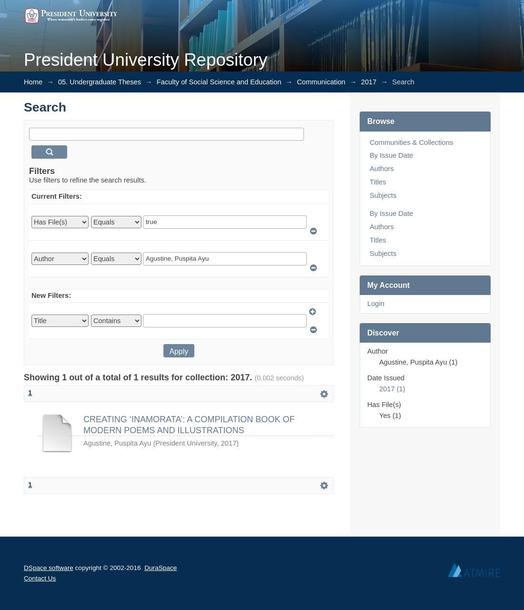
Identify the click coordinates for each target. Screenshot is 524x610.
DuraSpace (160, 567)
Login (375, 303)
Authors (382, 169)
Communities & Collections (411, 142)
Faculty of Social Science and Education (219, 82)
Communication (321, 82)
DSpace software (48, 567)
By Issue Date (391, 155)
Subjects (383, 195)
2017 (369, 82)
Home (33, 82)
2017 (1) (392, 389)
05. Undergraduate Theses (99, 82)
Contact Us (40, 578)
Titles (378, 182)
